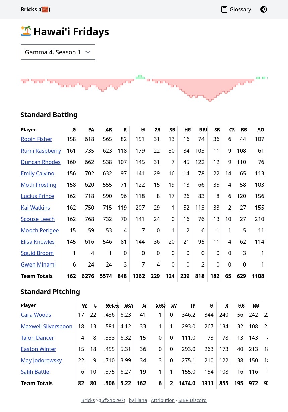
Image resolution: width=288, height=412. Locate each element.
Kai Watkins (35, 207)
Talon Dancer (37, 337)
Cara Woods (36, 314)
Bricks (35, 9)
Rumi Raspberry (41, 150)
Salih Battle (35, 371)
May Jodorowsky (41, 360)
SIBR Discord (192, 400)
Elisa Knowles (38, 241)
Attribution (163, 400)
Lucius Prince (37, 196)
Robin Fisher (36, 139)
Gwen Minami (38, 264)
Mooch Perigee (40, 230)
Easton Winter (38, 349)
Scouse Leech (38, 219)
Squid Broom (37, 253)
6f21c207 (112, 400)
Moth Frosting (39, 184)
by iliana (138, 400)
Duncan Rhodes (41, 162)
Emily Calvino (37, 173)
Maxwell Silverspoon (47, 326)
